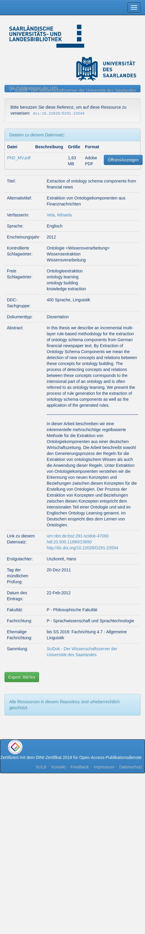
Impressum (104, 767)
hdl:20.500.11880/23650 (69, 541)
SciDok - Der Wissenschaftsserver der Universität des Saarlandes (75, 90)
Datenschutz (130, 767)
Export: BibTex (21, 677)
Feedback (79, 767)
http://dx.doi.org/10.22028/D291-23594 (82, 547)
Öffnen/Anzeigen (123, 160)
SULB (41, 767)
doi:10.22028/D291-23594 (59, 114)
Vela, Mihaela (59, 215)
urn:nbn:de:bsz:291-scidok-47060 (78, 536)
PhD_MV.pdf (18, 157)
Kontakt (58, 767)
